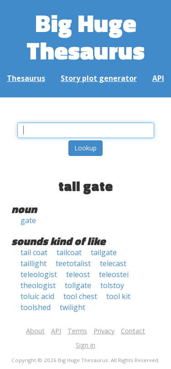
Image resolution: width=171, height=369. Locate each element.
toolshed (36, 307)
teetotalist (73, 263)
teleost (78, 274)
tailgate (104, 252)
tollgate (78, 285)
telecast (113, 263)
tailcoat (69, 252)
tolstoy (112, 285)
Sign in (85, 345)
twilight (72, 307)
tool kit (118, 296)
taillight (34, 263)
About (35, 330)
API (158, 78)
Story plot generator (99, 78)
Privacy (103, 330)
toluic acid (37, 296)
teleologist (39, 274)
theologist (38, 285)
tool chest (80, 296)
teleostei (114, 274)
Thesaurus (26, 78)
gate (28, 220)
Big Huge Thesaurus (85, 36)
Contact (133, 330)
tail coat (34, 252)
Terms (77, 330)
